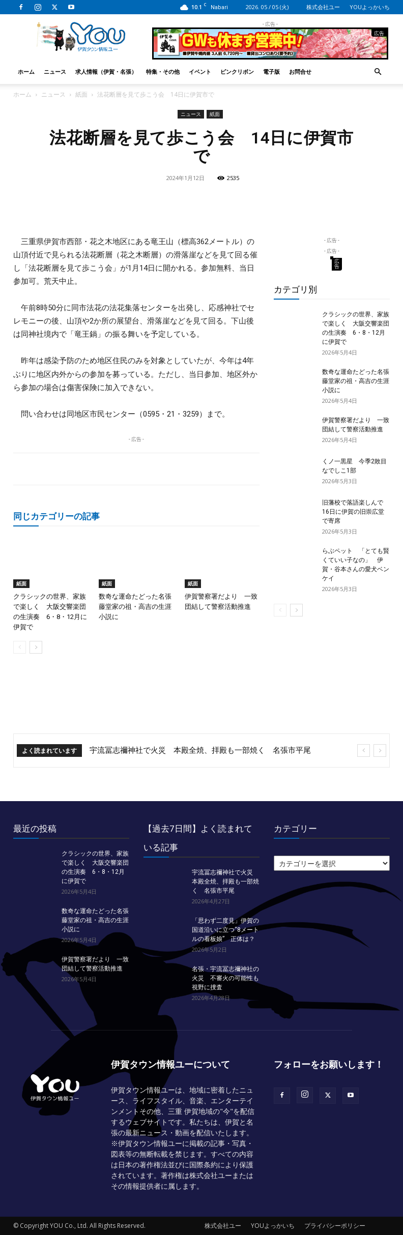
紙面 (81, 94)
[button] (377, 72)
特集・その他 (163, 71)
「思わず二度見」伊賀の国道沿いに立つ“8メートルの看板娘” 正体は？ (225, 930)
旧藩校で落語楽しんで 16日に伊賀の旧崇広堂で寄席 (355, 511)
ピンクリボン (237, 71)
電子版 (271, 71)
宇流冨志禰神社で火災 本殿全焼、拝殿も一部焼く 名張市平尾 (200, 750)
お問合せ (300, 71)
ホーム (26, 71)
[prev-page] (19, 647)
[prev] (363, 750)
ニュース (55, 71)
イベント (200, 71)
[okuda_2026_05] (270, 55)
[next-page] (36, 647)
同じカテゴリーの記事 (56, 516)
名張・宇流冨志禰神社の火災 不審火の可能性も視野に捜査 (225, 978)
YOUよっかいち (370, 7)
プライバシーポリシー (334, 1225)
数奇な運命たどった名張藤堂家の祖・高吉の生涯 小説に (138, 607)
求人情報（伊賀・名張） (106, 71)
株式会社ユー (323, 7)
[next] (379, 750)
